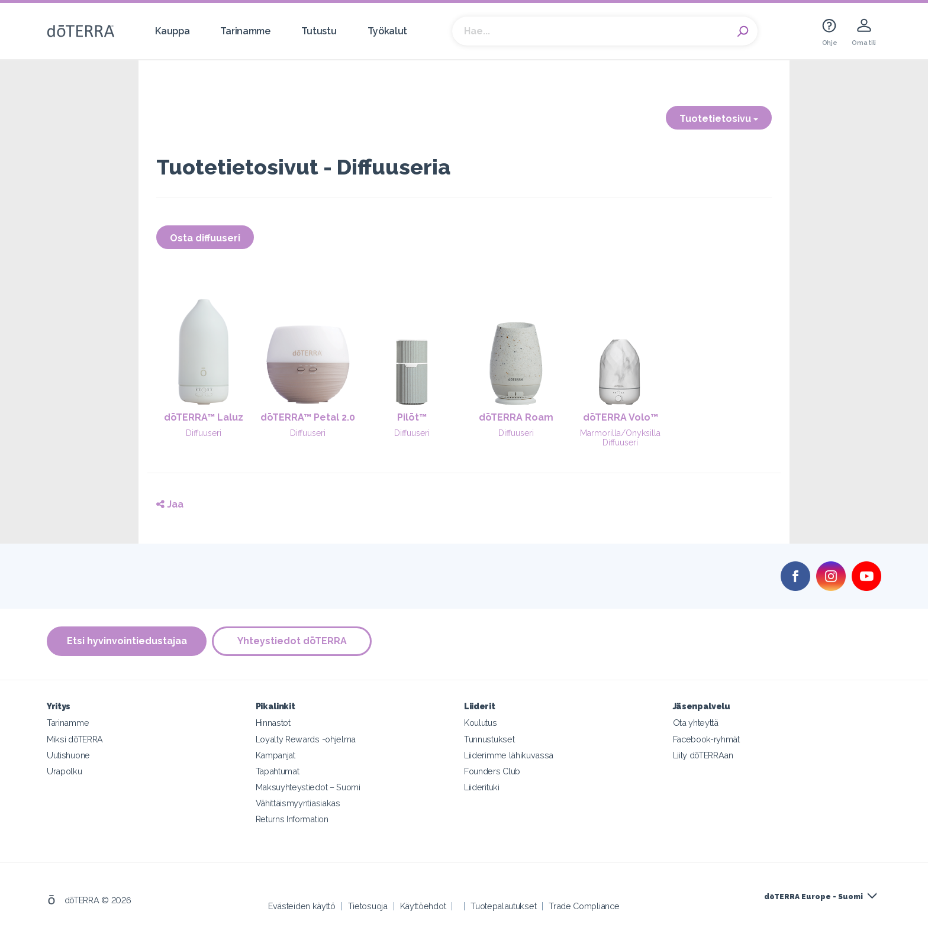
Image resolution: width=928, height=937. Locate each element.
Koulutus (480, 723)
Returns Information (292, 818)
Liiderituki (482, 786)
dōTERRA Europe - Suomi (813, 896)
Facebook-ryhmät (706, 739)
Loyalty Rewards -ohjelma (306, 739)
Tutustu (319, 31)
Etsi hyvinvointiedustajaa (127, 641)
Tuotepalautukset (503, 905)
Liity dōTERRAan (703, 754)
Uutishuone (68, 754)
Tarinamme (245, 31)
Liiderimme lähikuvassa (508, 754)
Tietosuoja (368, 905)
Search (743, 31)
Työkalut (388, 31)
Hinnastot (273, 723)
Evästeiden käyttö (302, 905)
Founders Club (492, 770)
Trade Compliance (584, 905)
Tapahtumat (277, 770)
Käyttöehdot (423, 905)
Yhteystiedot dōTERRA (292, 641)
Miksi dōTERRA (75, 739)
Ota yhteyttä (695, 723)
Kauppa (172, 31)
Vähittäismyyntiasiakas (298, 802)
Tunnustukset (489, 739)
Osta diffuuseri (205, 238)
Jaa (169, 504)
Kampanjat (275, 754)
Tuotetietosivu (718, 118)
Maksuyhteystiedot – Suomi (308, 786)
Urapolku (64, 770)
